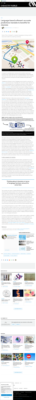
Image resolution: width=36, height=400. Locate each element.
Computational (23, 253)
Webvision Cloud (20, 398)
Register (18, 324)
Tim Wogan (16, 303)
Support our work (18, 393)
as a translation (8, 87)
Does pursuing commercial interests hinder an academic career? (6, 283)
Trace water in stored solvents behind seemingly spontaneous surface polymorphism (29, 346)
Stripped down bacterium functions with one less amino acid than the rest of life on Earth (18, 300)
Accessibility (21, 388)
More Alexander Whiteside (24, 232)
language (28, 253)
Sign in (13, 324)
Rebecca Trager (29, 366)
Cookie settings (6, 397)
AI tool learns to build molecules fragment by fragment (30, 236)
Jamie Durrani (5, 286)
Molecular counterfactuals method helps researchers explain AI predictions (30, 248)
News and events (16, 392)
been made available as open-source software (16, 222)
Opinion (2, 361)
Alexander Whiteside (8, 27)
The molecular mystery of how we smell (29, 299)
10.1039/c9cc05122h (19, 229)
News (2, 281)
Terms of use (16, 388)
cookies (30, 396)
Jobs (7, 8)
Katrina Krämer (17, 286)
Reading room (10, 8)
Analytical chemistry (7, 253)
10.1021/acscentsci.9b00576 (24, 228)
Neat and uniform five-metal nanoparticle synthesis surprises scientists (17, 346)
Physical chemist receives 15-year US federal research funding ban (29, 363)
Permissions (25, 388)
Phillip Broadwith (6, 365)
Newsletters (3, 8)
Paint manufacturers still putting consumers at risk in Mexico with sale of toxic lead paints (17, 364)
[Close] (12, 384)
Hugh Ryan (28, 350)
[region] (6, 391)
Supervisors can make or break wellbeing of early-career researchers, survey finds (5, 346)
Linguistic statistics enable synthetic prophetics (5, 300)
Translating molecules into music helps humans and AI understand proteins (17, 283)
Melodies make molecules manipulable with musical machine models (30, 242)
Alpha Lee (4, 82)
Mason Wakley (5, 350)
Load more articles (18, 308)
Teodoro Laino (31, 89)
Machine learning (6, 255)
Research (14, 281)
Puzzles (14, 8)
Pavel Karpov (31, 168)
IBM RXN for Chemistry (29, 223)
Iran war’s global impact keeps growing (5, 363)
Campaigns (22, 392)
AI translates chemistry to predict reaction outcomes (29, 283)
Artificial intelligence (15, 253)
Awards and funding (28, 392)
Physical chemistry (14, 255)
